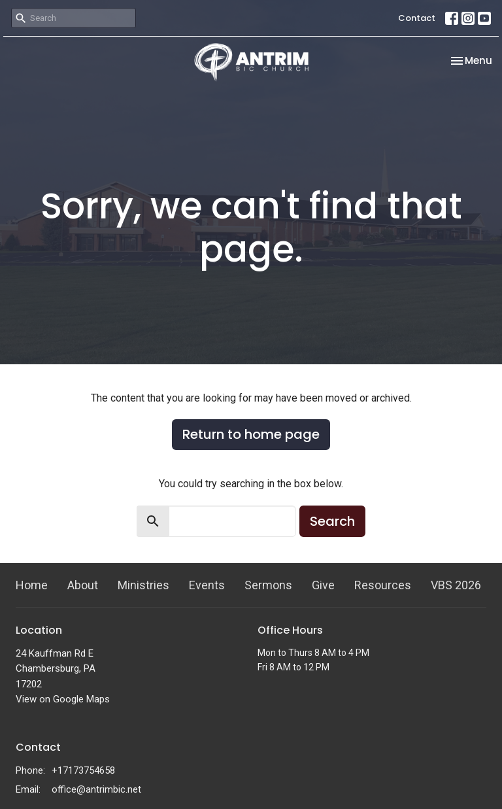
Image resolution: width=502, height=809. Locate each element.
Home (32, 585)
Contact (416, 18)
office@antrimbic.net (96, 789)
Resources (382, 585)
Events (207, 585)
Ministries (143, 585)
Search (332, 521)
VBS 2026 (456, 585)
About (82, 585)
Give (323, 585)
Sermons (268, 585)
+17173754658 (83, 770)
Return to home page (251, 434)
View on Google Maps (63, 699)
